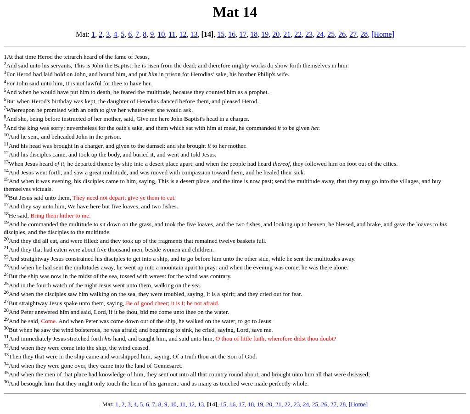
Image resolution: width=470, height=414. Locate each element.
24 (320, 34)
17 (242, 34)
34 (6, 363)
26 (342, 34)
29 (6, 319)
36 (6, 381)
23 (309, 34)
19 (265, 34)
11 (171, 34)
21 (287, 34)
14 (6, 170)
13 (194, 34)
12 (183, 34)
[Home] (382, 34)
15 (220, 34)
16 (231, 34)
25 (331, 34)
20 (276, 34)
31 (6, 336)
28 (364, 34)
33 (6, 354)
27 (353, 34)
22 (298, 34)
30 (6, 327)
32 (6, 345)
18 (253, 34)
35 (6, 372)
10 (161, 34)
